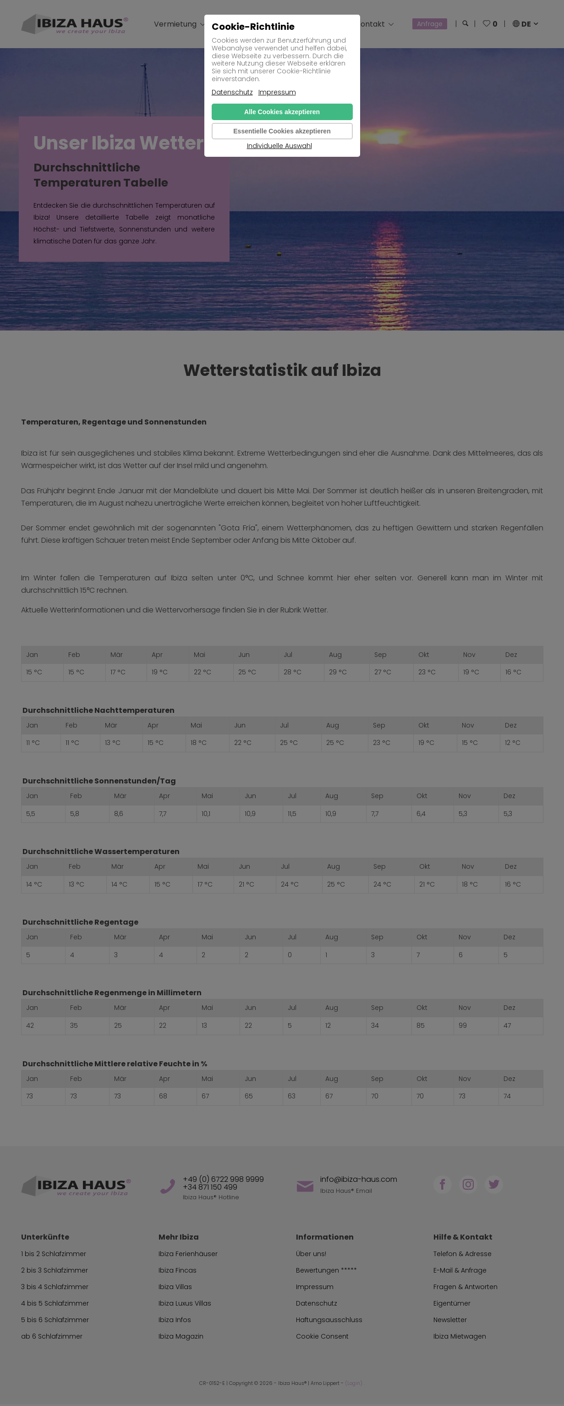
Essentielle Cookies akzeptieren (281, 131)
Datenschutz (232, 92)
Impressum (277, 92)
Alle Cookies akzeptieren (282, 112)
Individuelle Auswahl (279, 146)
